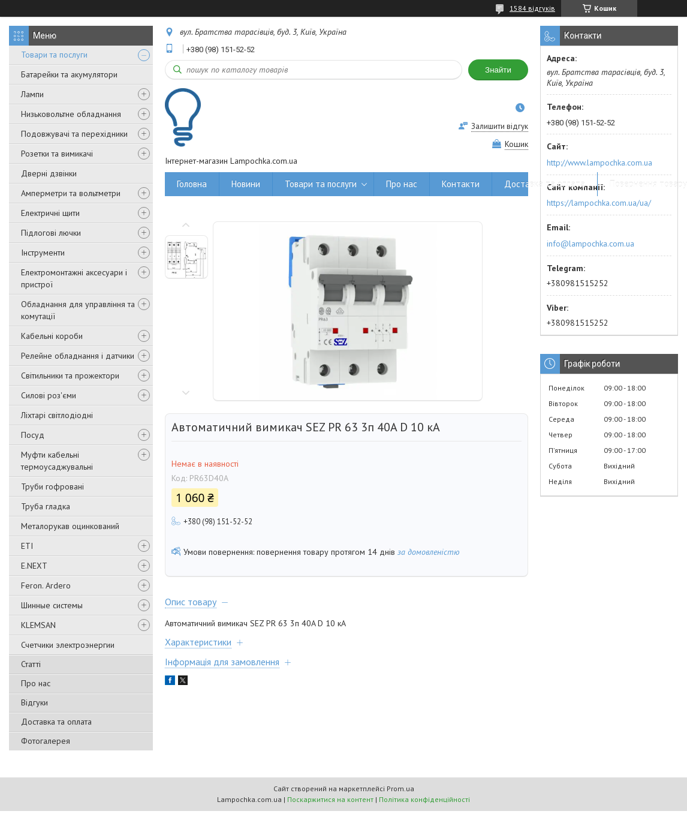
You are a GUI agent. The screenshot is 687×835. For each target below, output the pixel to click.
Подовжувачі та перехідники (74, 133)
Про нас (35, 683)
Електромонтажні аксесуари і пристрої (74, 278)
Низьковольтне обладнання (71, 114)
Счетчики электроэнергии (68, 644)
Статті (31, 664)
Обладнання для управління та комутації (78, 310)
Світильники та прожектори (70, 375)
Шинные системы (52, 605)
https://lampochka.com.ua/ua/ (599, 202)
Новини (245, 183)
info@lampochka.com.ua (590, 243)
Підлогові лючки (51, 232)
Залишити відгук (499, 126)
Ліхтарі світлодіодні (57, 415)
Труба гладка (45, 506)
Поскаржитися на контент (330, 799)
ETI (27, 545)
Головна (192, 183)
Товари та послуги (54, 54)
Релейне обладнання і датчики (77, 355)
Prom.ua (400, 788)
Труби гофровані (52, 486)
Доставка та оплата (56, 721)
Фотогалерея (45, 740)
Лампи (32, 94)
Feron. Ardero (46, 585)
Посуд (32, 434)
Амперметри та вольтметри (70, 193)
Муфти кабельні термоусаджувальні (57, 460)
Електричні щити (50, 213)
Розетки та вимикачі (57, 153)
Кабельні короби (52, 336)
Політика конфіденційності (424, 799)
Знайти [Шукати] (498, 69)
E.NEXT (34, 565)
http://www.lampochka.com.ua (599, 162)
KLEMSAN (38, 625)
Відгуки (34, 702)
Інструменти (43, 252)
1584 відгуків (532, 8)
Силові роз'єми (48, 395)
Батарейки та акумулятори (69, 74)
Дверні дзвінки (49, 173)
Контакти (461, 183)
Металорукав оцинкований (70, 526)
